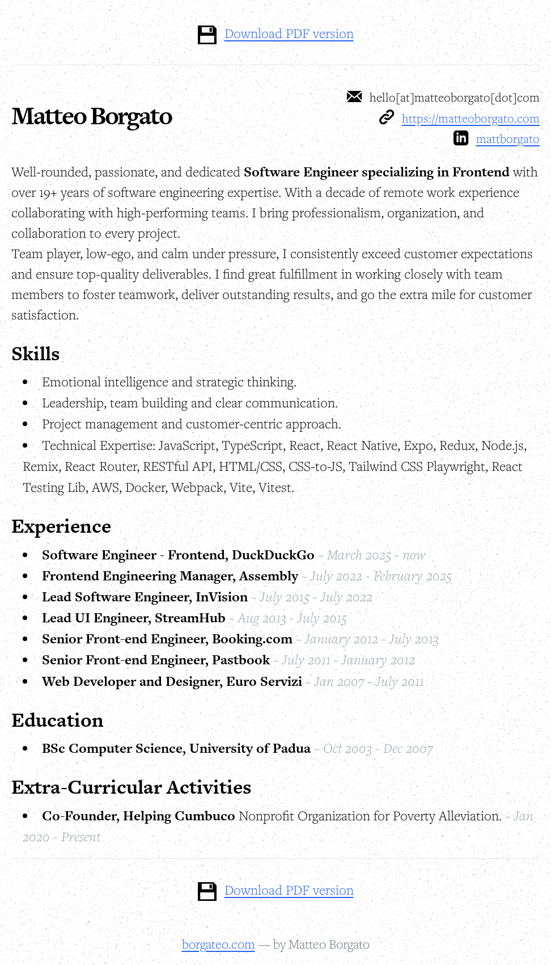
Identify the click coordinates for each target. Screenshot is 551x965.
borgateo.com (218, 943)
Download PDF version (289, 33)
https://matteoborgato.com (471, 118)
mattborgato (508, 138)
